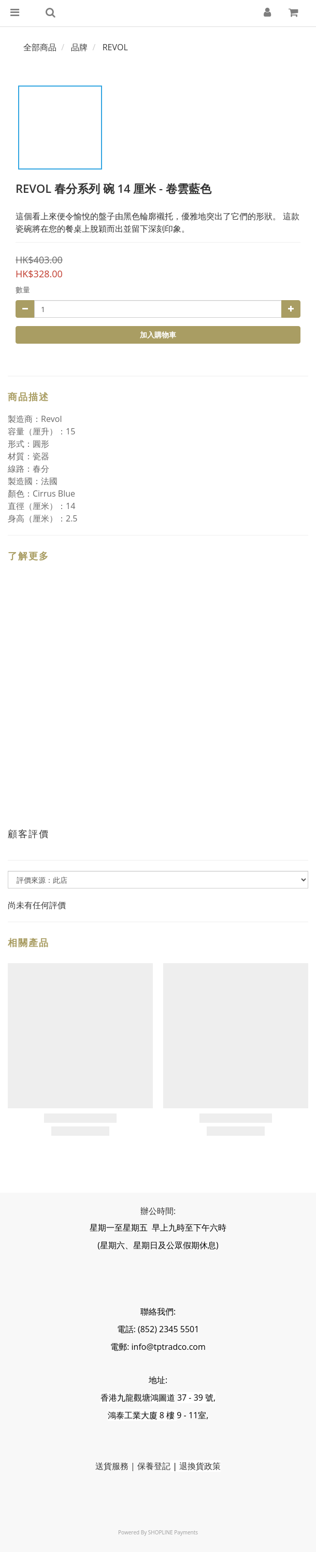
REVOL (115, 47)
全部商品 (39, 47)
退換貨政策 (200, 1466)
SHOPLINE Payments (173, 1532)
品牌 (79, 47)
